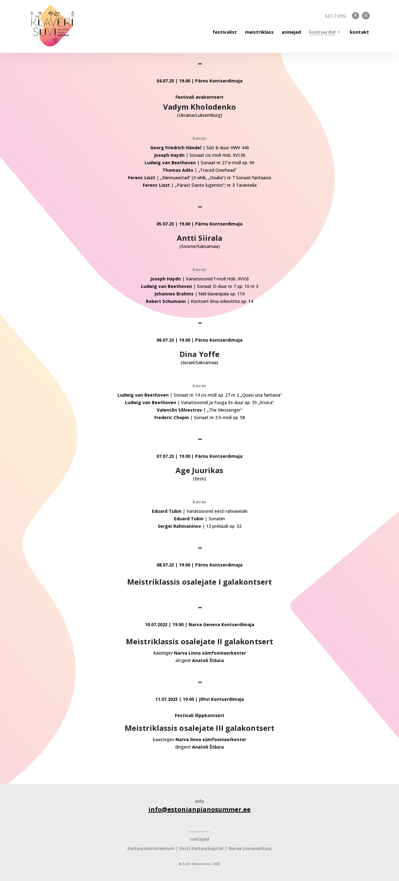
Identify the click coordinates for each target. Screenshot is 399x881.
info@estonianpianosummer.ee (199, 809)
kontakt (359, 32)
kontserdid (322, 32)
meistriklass (259, 32)
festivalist (225, 32)
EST (329, 15)
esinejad (291, 32)
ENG (341, 15)
